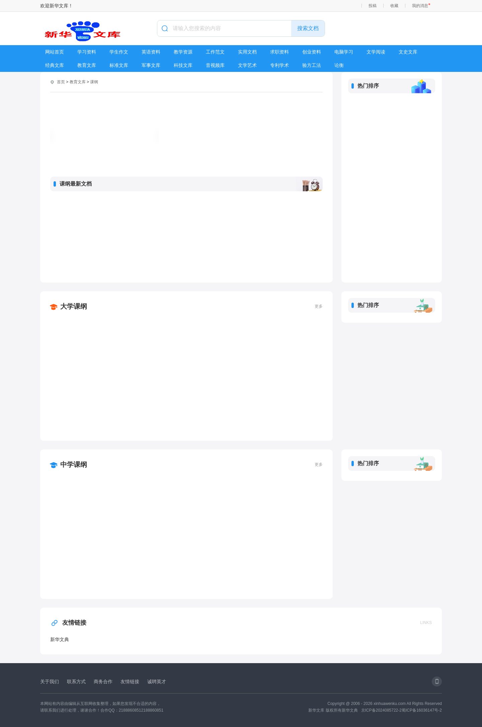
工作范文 (215, 52)
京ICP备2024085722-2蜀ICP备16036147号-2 (401, 710)
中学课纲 (73, 464)
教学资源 (183, 52)
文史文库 (408, 52)
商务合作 (103, 681)
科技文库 (183, 65)
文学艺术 (247, 65)
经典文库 (54, 65)
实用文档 (247, 52)
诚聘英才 (156, 681)
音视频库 (215, 65)
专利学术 (279, 65)
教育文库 (86, 65)
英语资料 (151, 52)
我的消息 (420, 5)
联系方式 (76, 681)
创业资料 (311, 52)
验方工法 (311, 65)
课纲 (94, 82)
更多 (319, 306)
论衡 (339, 65)
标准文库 (118, 65)
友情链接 (68, 622)
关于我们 (49, 681)
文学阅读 (376, 52)
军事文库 (151, 65)
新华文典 (59, 639)
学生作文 (118, 52)
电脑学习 (343, 52)
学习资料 (86, 52)
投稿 (373, 5)
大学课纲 (73, 306)
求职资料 (279, 52)
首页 (61, 82)
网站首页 (54, 52)
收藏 (394, 5)
